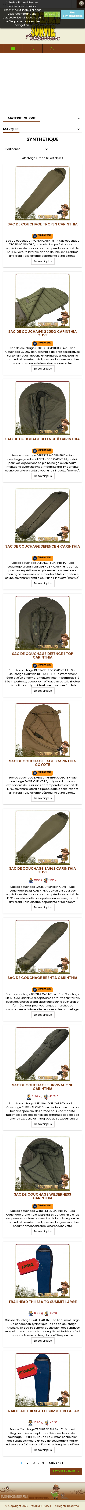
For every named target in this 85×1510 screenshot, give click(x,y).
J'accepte (52, 14)
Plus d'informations (72, 14)
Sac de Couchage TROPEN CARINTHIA (43, 224)
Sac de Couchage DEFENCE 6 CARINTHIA (42, 438)
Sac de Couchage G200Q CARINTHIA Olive (42, 333)
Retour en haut (66, 1471)
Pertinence (27, 149)
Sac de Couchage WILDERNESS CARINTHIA (42, 1196)
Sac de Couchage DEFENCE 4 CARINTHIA (42, 546)
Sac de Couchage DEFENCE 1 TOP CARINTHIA (42, 655)
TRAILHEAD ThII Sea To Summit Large (42, 1301)
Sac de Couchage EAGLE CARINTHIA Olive (42, 870)
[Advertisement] (42, 82)
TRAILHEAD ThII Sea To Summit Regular (42, 1411)
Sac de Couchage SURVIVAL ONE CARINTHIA (42, 1087)
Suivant (56, 1463)
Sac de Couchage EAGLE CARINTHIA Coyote (42, 763)
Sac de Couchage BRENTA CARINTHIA (42, 977)
